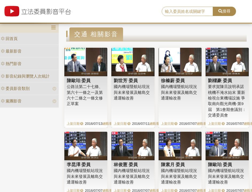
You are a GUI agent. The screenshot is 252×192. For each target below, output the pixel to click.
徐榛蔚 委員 (173, 80)
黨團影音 (11, 101)
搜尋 (224, 11)
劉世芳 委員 (126, 80)
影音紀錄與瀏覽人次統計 (25, 76)
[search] (187, 11)
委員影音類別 (15, 88)
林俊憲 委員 (126, 164)
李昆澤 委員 (79, 164)
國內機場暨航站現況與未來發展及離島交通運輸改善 (132, 92)
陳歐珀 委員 (79, 80)
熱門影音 (11, 63)
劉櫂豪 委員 (220, 80)
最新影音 (11, 51)
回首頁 (9, 38)
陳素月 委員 (173, 164)
